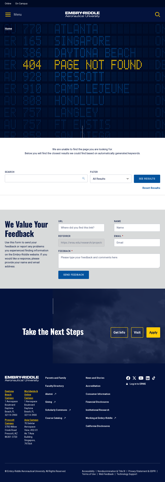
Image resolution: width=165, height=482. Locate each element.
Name (117, 221)
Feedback (64, 251)
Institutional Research (97, 410)
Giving (48, 402)
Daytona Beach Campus (9, 394)
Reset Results (151, 188)
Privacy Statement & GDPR (142, 471)
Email (117, 236)
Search (10, 172)
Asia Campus (31, 420)
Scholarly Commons (56, 410)
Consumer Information (98, 394)
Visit (137, 332)
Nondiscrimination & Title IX (111, 471)
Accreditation (93, 386)
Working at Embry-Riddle (99, 418)
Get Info (119, 332)
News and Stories (95, 378)
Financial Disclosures (97, 402)
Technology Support (127, 474)
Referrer (64, 236)
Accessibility (88, 471)
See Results (147, 178)
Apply (153, 332)
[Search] (46, 178)
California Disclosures (98, 426)
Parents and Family (55, 378)
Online (8, 3)
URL (60, 221)
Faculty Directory (54, 386)
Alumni (49, 394)
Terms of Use (89, 474)
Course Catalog (53, 418)
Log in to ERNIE (138, 384)
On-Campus (21, 3)
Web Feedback (106, 474)
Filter (94, 172)
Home (8, 28)
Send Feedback (73, 274)
